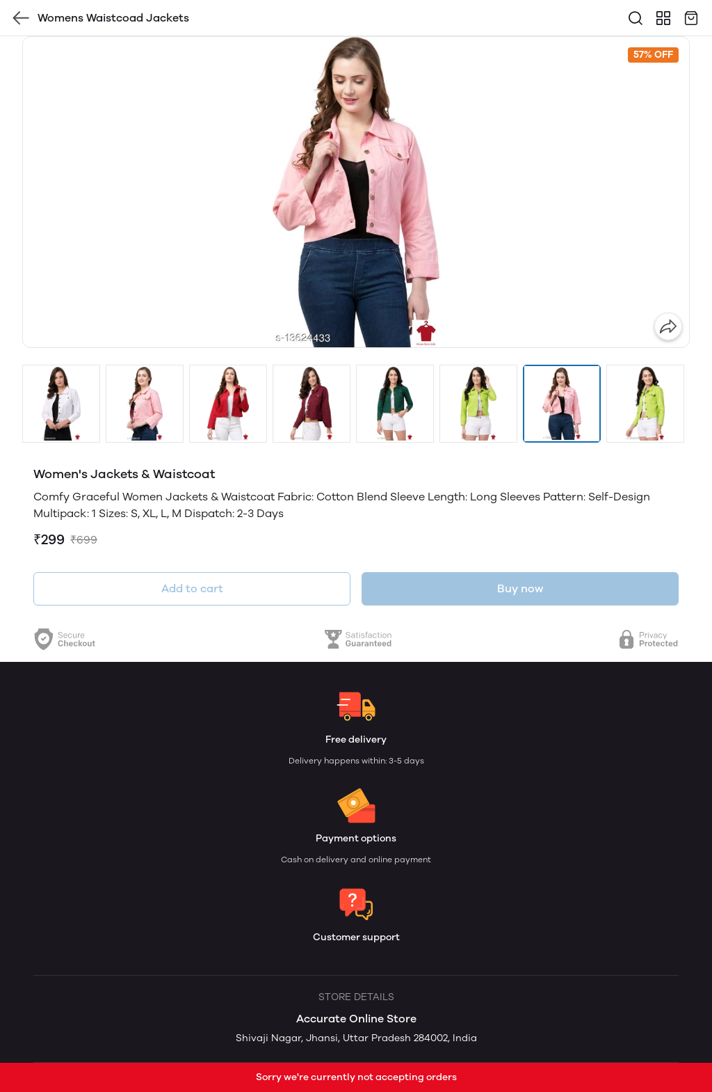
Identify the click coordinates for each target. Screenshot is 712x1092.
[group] (356, 192)
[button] (61, 404)
